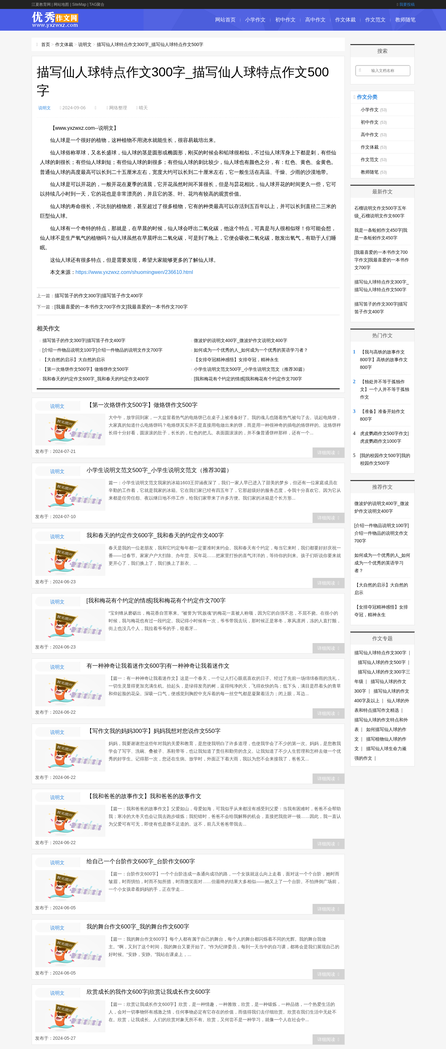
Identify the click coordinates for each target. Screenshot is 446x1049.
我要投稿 (405, 4)
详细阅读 (328, 452)
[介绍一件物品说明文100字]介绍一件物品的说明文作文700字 (102, 349)
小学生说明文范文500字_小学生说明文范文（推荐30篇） (250, 368)
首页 (45, 44)
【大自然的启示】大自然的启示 (73, 358)
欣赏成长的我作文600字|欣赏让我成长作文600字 (149, 991)
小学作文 (255, 19)
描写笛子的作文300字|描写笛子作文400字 (96, 295)
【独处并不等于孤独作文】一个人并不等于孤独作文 (384, 389)
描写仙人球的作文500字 (381, 662)
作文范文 (375, 19)
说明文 (85, 44)
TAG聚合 (97, 4)
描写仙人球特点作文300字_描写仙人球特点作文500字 (150, 44)
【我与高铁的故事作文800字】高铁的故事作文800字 (384, 359)
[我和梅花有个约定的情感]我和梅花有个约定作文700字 (248, 378)
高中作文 (315, 19)
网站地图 (61, 4)
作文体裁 (345, 19)
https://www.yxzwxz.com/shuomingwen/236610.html (134, 272)
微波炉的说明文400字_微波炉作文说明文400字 (240, 339)
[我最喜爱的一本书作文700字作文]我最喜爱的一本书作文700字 (117, 306)
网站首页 (225, 19)
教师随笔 (405, 19)
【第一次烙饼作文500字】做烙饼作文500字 (85, 368)
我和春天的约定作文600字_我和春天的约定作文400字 (95, 378)
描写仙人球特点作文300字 (380, 652)
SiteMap (79, 4)
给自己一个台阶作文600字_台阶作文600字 (141, 861)
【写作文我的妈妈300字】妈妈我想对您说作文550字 (154, 730)
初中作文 (285, 19)
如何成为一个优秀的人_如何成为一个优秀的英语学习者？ (251, 349)
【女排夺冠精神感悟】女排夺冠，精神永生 (236, 358)
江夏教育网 (41, 4)
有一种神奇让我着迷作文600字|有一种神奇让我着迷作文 (158, 665)
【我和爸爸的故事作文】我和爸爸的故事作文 (144, 795)
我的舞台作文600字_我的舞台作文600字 (138, 926)
